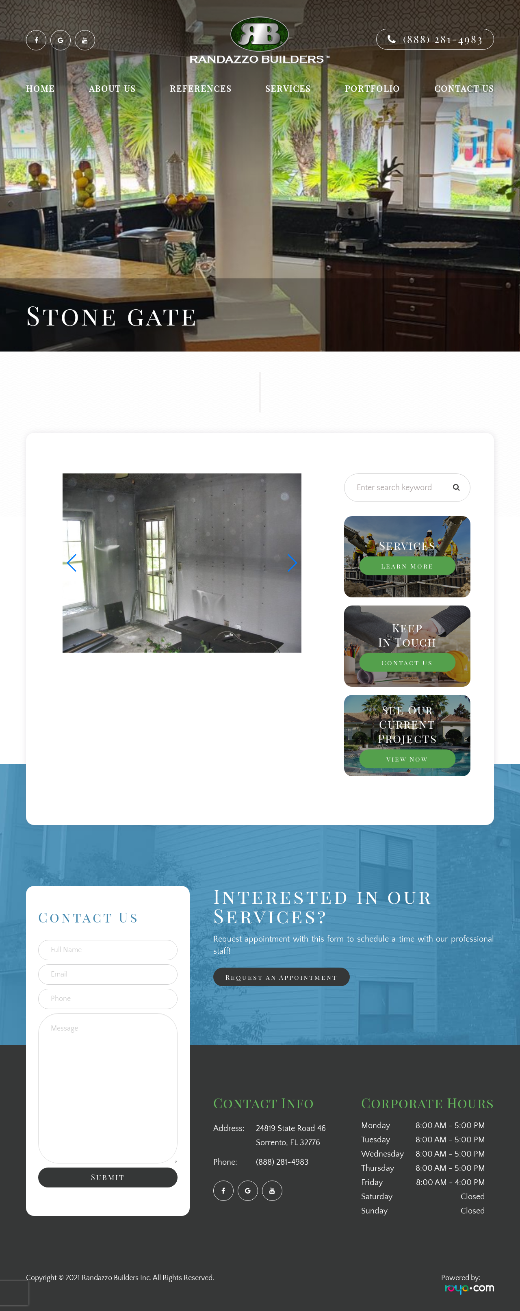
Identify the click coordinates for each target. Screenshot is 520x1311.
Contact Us (464, 88)
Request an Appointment (285, 977)
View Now (407, 758)
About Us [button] (112, 88)
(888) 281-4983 (443, 39)
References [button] (201, 88)
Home (40, 88)
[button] (291, 563)
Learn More (407, 565)
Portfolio (372, 88)
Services (288, 88)
